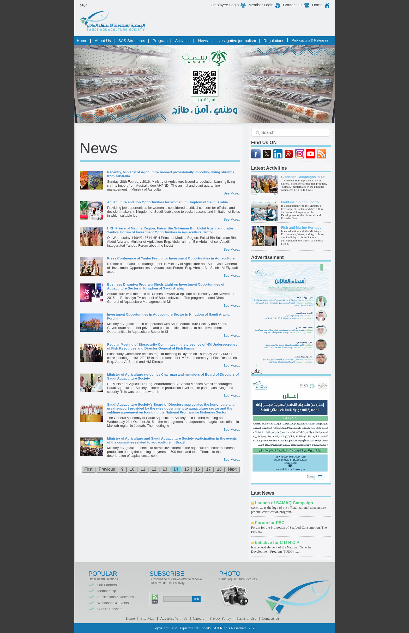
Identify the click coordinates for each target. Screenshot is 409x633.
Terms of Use (246, 618)
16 (197, 469)
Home (317, 5)
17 (208, 469)
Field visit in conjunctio (300, 202)
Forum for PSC (270, 522)
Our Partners (107, 585)
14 (175, 469)
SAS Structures (131, 40)
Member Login (260, 5)
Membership (106, 591)
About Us (103, 40)
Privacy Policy (220, 618)
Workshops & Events (113, 603)
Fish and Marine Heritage (301, 227)
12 (154, 469)
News (203, 40)
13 (165, 469)
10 (132, 469)
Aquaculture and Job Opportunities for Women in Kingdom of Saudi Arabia (167, 202)
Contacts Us (271, 618)
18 (219, 469)
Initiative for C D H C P (277, 542)
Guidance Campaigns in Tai (303, 177)
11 (143, 469)
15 (186, 469)
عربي (83, 5)
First (88, 469)
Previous (107, 469)
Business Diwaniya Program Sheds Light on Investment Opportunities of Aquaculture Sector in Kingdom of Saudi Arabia (165, 286)
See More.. (232, 193)
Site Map (147, 618)
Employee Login (225, 5)
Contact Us (292, 5)
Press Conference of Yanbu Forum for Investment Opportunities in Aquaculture (171, 258)
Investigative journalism (235, 40)
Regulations (273, 40)
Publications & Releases (310, 40)
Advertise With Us (173, 618)
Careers (198, 618)
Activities (182, 40)
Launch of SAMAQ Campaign (284, 503)
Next (232, 469)
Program (160, 40)
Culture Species (109, 609)
